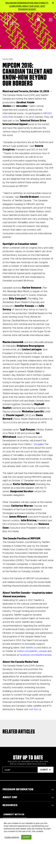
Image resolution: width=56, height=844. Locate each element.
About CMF (10, 797)
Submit (44, 769)
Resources (10, 805)
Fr (38, 18)
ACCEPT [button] (26, 837)
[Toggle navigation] (50, 18)
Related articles (19, 731)
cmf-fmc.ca (35, 709)
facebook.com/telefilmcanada (36, 654)
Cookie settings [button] (11, 837)
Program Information (18, 789)
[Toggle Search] (44, 19)
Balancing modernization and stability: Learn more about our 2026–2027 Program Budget (27, 6)
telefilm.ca (31, 647)
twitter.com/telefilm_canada (32, 651)
